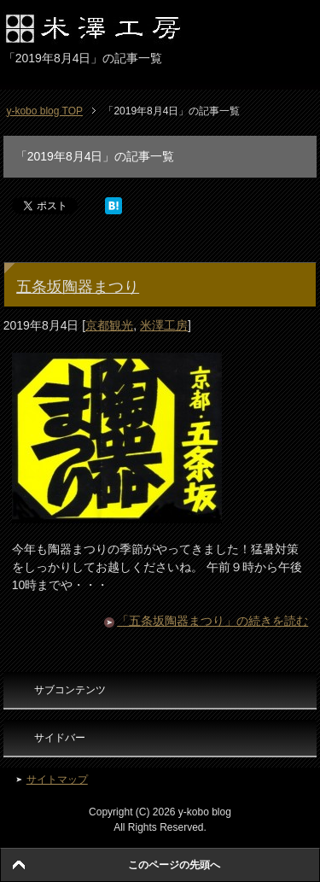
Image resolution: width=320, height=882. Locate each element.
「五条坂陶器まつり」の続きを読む (212, 621)
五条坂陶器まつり (77, 286)
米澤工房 (164, 325)
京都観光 (109, 325)
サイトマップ (57, 780)
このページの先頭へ (174, 865)
